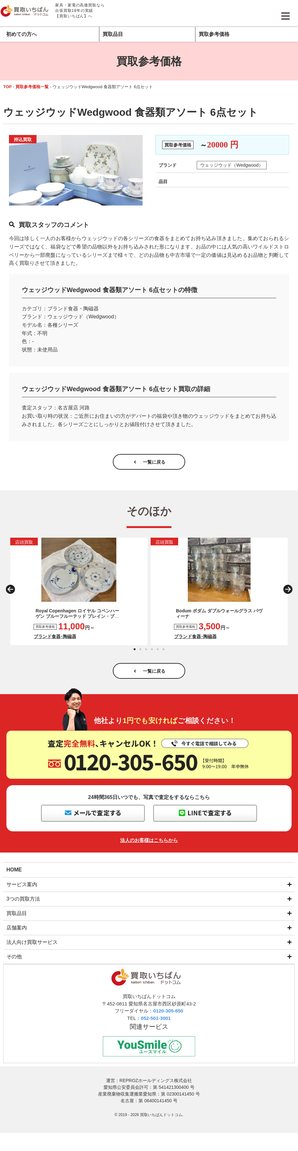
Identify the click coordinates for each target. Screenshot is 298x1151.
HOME (14, 876)
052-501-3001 (156, 1025)
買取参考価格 (214, 34)
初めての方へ (21, 34)
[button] (10, 593)
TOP (7, 86)
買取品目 (113, 34)
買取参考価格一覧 (32, 86)
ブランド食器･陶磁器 (55, 640)
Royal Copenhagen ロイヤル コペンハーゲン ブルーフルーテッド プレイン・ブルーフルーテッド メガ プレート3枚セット (77, 620)
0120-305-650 (168, 1018)
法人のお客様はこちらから (149, 847)
